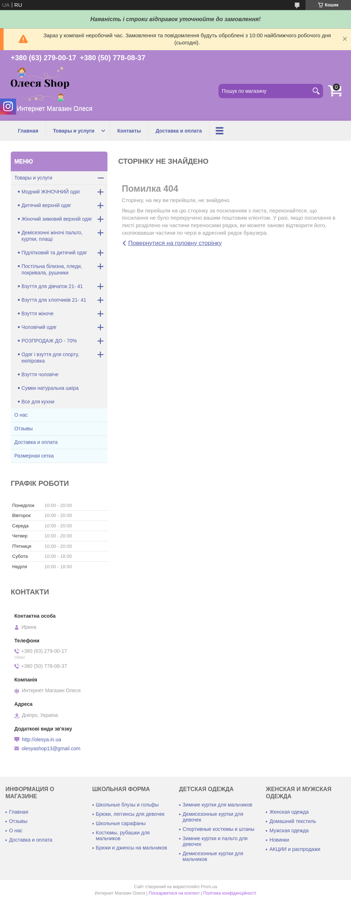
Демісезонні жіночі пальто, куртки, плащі (52, 236)
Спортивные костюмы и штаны (218, 829)
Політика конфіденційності (229, 893)
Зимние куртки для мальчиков (217, 805)
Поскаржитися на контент (174, 893)
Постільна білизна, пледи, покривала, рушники (51, 269)
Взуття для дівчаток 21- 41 (52, 286)
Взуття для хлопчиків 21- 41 (53, 300)
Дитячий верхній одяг (46, 205)
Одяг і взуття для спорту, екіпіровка (50, 357)
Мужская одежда (289, 830)
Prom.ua (209, 886)
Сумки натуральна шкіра (50, 388)
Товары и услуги (73, 131)
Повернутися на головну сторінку (175, 243)
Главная (28, 131)
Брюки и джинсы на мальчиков (131, 848)
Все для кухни (37, 401)
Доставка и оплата (178, 131)
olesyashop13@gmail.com (50, 748)
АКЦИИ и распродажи (294, 849)
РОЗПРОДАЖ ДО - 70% (49, 341)
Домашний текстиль (292, 821)
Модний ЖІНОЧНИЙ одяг (50, 192)
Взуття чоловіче (39, 374)
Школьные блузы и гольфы (127, 805)
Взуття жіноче (37, 313)
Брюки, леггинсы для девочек (130, 814)
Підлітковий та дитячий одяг (54, 252)
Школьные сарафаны (121, 823)
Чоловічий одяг (39, 327)
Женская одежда (289, 812)
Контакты (129, 131)
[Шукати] (316, 91)
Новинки (279, 840)
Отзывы (23, 428)
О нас (21, 415)
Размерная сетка (34, 456)
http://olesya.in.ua (41, 739)
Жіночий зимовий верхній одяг (56, 219)
